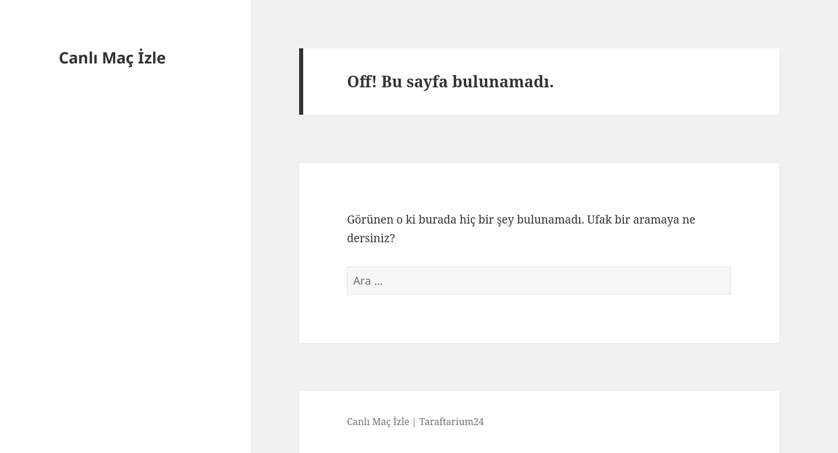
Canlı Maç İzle (112, 57)
